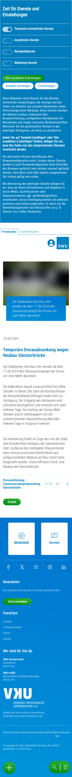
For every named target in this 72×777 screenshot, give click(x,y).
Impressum (34, 732)
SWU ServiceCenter (13, 659)
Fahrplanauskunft (12, 627)
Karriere (7, 638)
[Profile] (51, 243)
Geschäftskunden (30, 231)
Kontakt (7, 621)
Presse (6, 633)
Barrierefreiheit (47, 732)
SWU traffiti (9, 672)
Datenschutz (21, 732)
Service (54, 539)
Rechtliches (9, 732)
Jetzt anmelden (17, 601)
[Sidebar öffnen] (9, 768)
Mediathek (21, 539)
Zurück (12, 502)
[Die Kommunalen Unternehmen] (24, 699)
